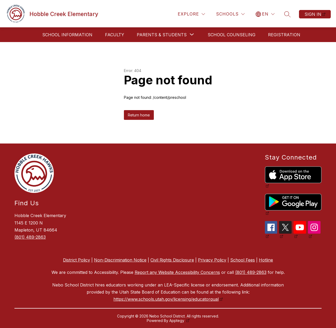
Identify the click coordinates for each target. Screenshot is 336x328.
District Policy (76, 260)
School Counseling (231, 34)
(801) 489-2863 (30, 237)
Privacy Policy (212, 260)
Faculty (114, 34)
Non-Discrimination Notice (120, 260)
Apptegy (177, 320)
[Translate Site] (265, 14)
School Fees (242, 260)
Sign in (312, 14)
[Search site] (287, 14)
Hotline (266, 260)
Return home (139, 115)
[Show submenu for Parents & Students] (162, 35)
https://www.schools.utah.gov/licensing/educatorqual (166, 299)
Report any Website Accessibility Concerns (177, 272)
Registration (284, 34)
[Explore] (191, 14)
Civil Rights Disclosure (172, 260)
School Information (67, 34)
